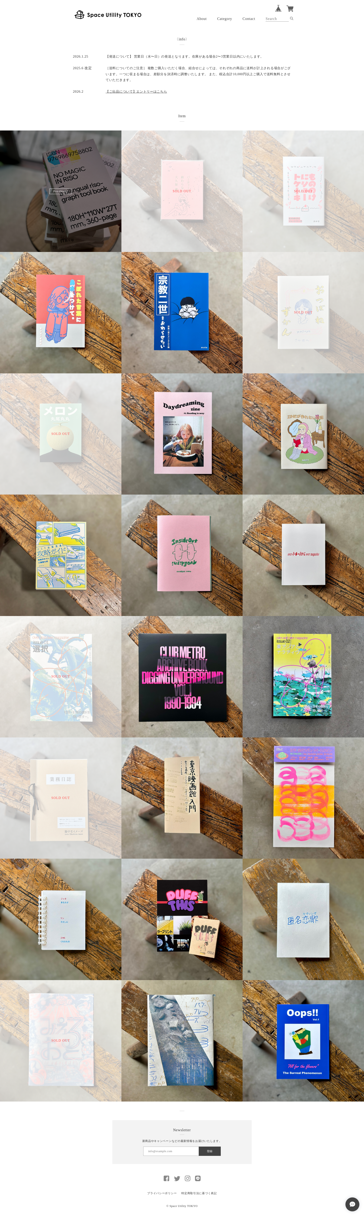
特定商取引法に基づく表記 (199, 1193)
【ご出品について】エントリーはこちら (136, 91)
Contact (249, 19)
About (202, 19)
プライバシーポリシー (162, 1193)
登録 (209, 1151)
